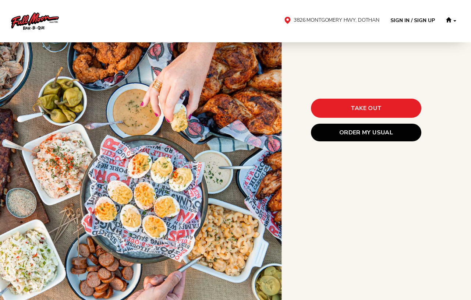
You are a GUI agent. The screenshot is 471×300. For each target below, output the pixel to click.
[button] (451, 21)
